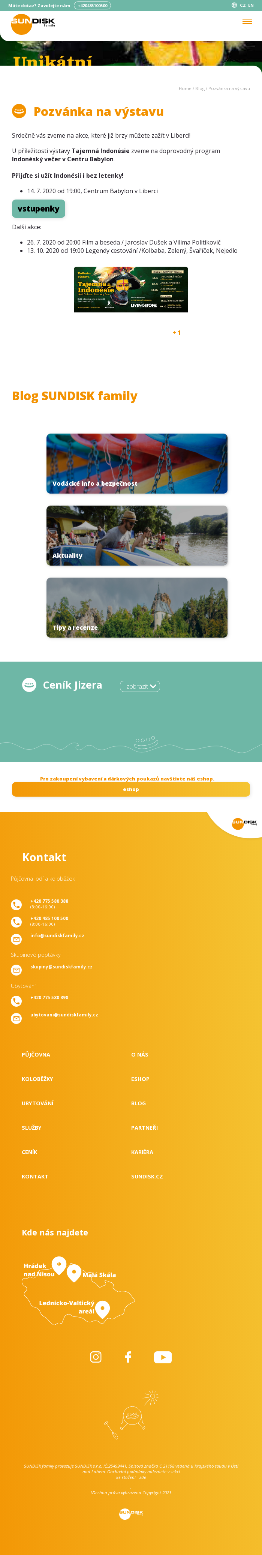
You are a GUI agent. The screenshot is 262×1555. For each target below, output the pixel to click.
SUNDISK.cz (147, 1176)
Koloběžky (37, 1078)
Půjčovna (36, 1054)
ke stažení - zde (131, 1477)
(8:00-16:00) (49, 904)
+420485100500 (92, 5)
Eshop (140, 1078)
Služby (32, 1127)
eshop (131, 789)
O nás (139, 1054)
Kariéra (142, 1152)
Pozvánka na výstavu (229, 88)
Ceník (29, 1152)
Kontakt (35, 1176)
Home (185, 88)
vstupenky (39, 208)
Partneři (144, 1127)
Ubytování (37, 1103)
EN (251, 5)
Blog (200, 88)
